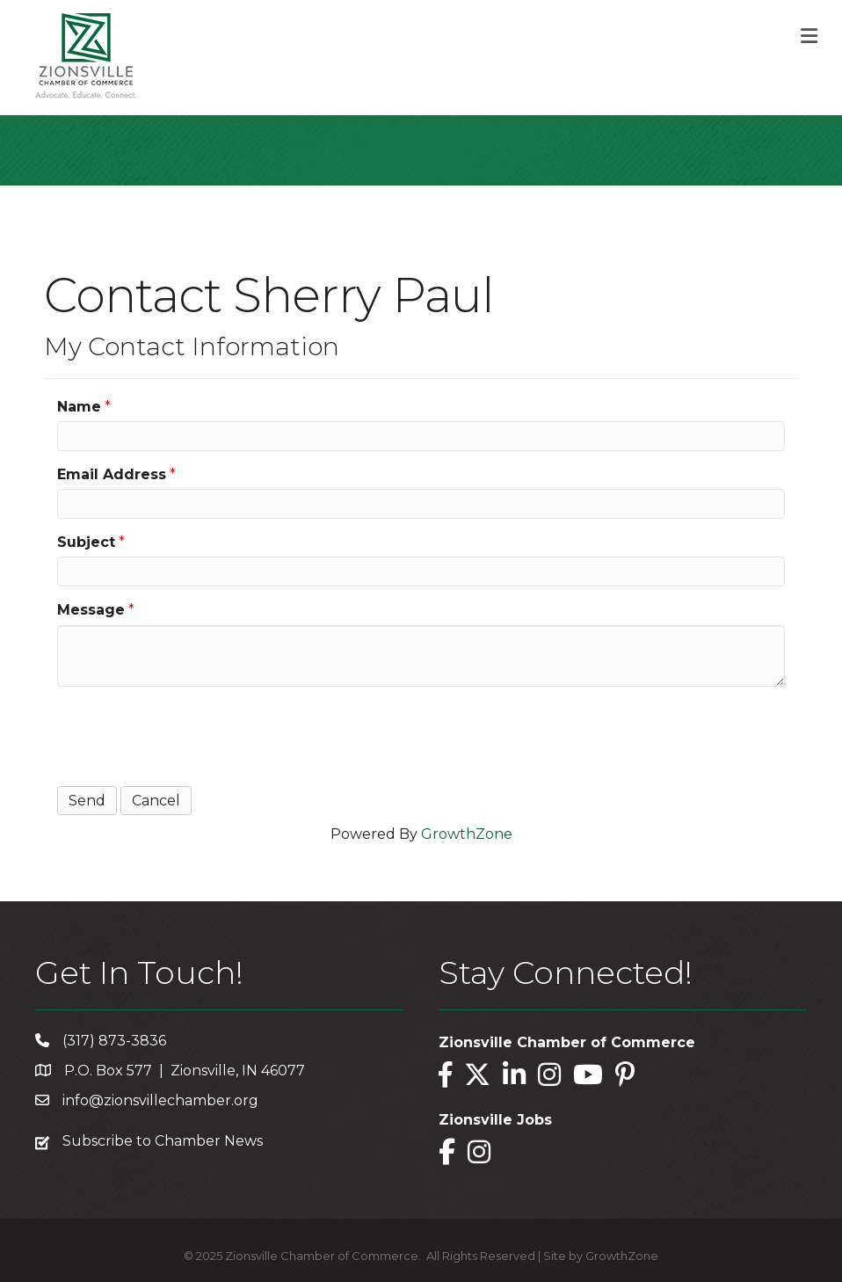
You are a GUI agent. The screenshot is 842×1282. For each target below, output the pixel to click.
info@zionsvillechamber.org (160, 1100)
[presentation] (190, 734)
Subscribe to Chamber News (162, 1141)
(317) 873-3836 (114, 1040)
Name (79, 406)
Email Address (111, 474)
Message (91, 609)
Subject (86, 542)
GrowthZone (466, 834)
